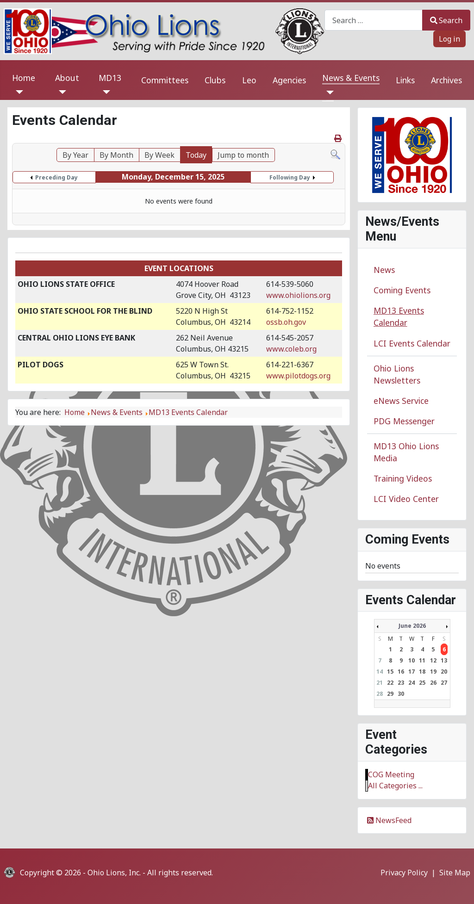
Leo (249, 80)
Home (23, 77)
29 (390, 694)
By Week (159, 155)
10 (411, 660)
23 (401, 683)
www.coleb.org (291, 349)
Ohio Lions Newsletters (397, 374)
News (384, 269)
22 (390, 683)
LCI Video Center (406, 498)
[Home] (18, 92)
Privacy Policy (404, 872)
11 (422, 660)
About (67, 77)
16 (401, 671)
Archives (446, 80)
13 (444, 660)
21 (379, 683)
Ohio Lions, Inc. (114, 872)
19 (433, 671)
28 (379, 694)
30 (401, 694)
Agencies (289, 80)
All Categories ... (395, 785)
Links (405, 80)
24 (411, 683)
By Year (75, 155)
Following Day (289, 177)
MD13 (110, 77)
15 (390, 671)
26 (433, 683)
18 (422, 671)
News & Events (351, 77)
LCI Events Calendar (412, 343)
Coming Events (402, 290)
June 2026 (412, 626)
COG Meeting (391, 774)
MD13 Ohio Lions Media (406, 452)
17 (411, 671)
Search (446, 20)
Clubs (215, 80)
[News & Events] (328, 92)
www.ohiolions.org (298, 295)
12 (433, 660)
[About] (61, 92)
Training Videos (403, 478)
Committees (164, 80)
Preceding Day (56, 177)
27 (444, 683)
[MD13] (104, 92)
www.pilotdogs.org (298, 376)
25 (422, 683)
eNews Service (401, 400)
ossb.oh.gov (286, 322)
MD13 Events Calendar (399, 316)
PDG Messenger (404, 421)
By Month (116, 155)
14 (379, 671)
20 (444, 671)
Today (196, 155)
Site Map (454, 872)
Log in (449, 39)
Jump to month (243, 155)
